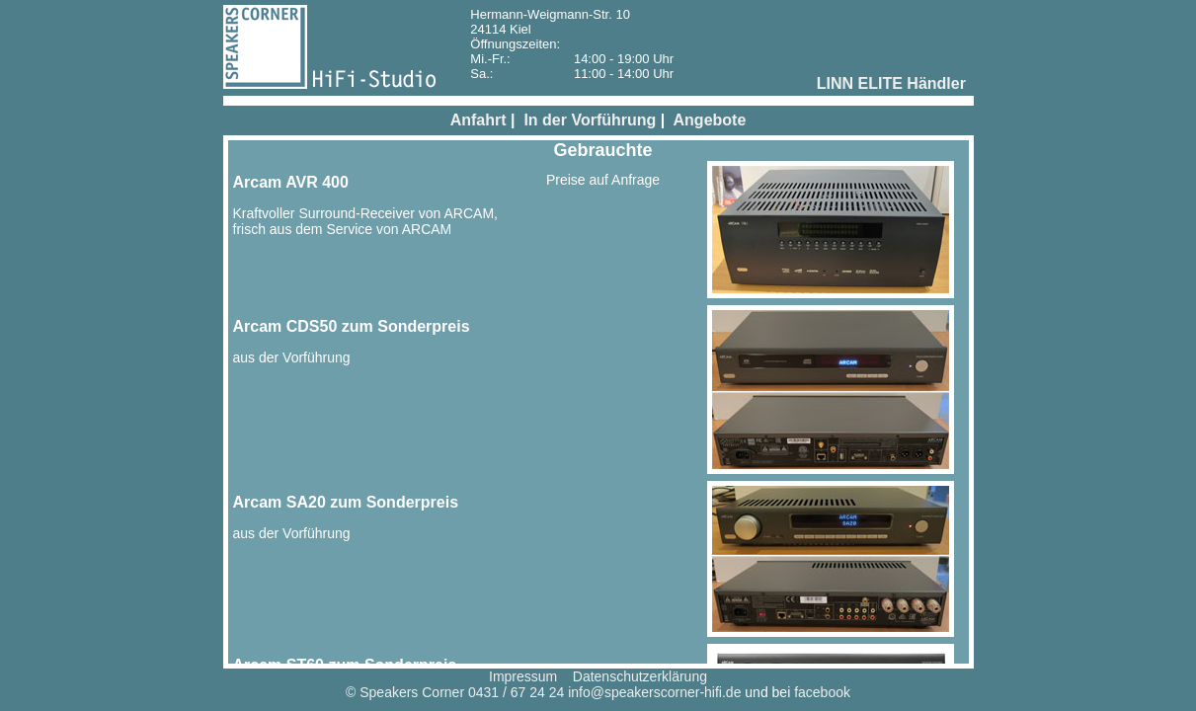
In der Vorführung (589, 120)
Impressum (523, 676)
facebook (822, 692)
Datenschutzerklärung (640, 676)
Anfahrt (478, 120)
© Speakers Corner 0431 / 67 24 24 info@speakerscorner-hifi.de (543, 692)
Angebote (710, 120)
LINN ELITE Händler (891, 83)
